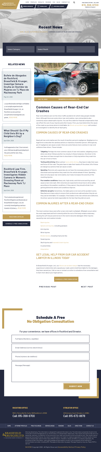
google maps (96, 447)
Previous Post (48, 287)
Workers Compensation (28, 6)
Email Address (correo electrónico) (28, 348)
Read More (13, 117)
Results (41, 2)
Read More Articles (16, 217)
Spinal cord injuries (47, 226)
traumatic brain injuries (61, 242)
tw (88, 99)
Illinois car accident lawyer (79, 125)
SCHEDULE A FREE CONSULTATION (66, 279)
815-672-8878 (77, 416)
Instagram (92, 447)
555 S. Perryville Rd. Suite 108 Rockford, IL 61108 (30, 413)
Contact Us (66, 2)
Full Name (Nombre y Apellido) (26, 339)
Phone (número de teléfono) (26, 356)
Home (27, 2)
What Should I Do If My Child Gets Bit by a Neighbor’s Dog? (16, 133)
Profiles (34, 2)
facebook (88, 447)
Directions (78, 426)
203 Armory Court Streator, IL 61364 (76, 413)
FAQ (54, 2)
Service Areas (49, 426)
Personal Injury (43, 6)
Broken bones (45, 236)
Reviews (48, 2)
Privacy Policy (80, 447)
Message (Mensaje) (22, 365)
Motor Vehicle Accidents (59, 6)
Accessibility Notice (66, 447)
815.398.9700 (90, 5)
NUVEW (28, 447)
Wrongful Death (75, 6)
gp (91, 99)
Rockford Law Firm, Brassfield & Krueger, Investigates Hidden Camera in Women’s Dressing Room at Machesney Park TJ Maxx (16, 177)
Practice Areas (36, 426)
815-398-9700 (26, 416)
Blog (58, 2)
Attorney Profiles (21, 426)
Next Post (87, 287)
